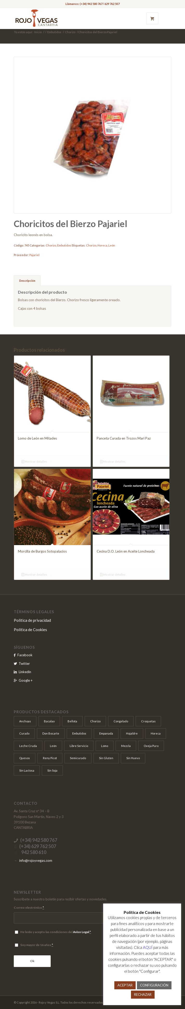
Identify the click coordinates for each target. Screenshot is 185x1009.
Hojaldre (132, 733)
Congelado (121, 721)
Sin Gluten (106, 758)
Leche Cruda (28, 745)
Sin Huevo (133, 758)
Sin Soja (52, 770)
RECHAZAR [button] (142, 994)
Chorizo (70, 32)
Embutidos (54, 32)
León (111, 245)
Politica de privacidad (32, 620)
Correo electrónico (29, 907)
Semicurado (78, 758)
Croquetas (148, 721)
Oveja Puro (151, 745)
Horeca (102, 245)
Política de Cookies (30, 629)
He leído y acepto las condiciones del (55, 932)
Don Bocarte (50, 733)
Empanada (106, 733)
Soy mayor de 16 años (36, 945)
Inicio (38, 32)
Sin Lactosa (26, 770)
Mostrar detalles (34, 461)
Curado (24, 733)
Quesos (24, 758)
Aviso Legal (81, 932)
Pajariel (34, 255)
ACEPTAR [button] (125, 985)
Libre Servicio (79, 745)
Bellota (72, 721)
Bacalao (49, 721)
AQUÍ (148, 947)
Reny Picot (50, 758)
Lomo (104, 745)
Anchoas (25, 721)
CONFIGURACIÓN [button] (154, 985)
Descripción (27, 280)
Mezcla (126, 745)
